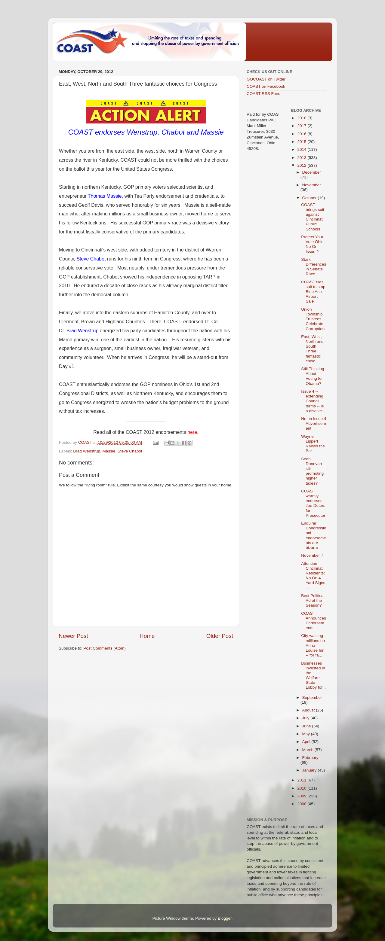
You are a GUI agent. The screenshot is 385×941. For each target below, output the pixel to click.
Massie (109, 451)
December (311, 172)
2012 (302, 165)
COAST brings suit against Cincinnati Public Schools (312, 217)
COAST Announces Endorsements (313, 620)
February (310, 757)
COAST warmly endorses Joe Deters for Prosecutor (313, 503)
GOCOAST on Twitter (266, 79)
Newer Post (73, 636)
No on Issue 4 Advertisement (313, 423)
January (310, 770)
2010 (302, 788)
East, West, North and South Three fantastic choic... (312, 348)
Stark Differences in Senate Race (313, 266)
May (306, 734)
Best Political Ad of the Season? (312, 600)
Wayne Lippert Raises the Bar (313, 443)
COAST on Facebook (266, 86)
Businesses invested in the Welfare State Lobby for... (313, 675)
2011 (302, 780)
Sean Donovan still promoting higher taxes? (312, 471)
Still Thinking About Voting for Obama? (312, 376)
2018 (302, 118)
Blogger (225, 918)
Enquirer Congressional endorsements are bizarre (313, 535)
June (307, 726)
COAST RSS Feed (263, 93)
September (312, 697)
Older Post (219, 636)
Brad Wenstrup (82, 330)
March (308, 750)
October (310, 198)
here (192, 432)
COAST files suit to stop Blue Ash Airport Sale (313, 292)
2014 (302, 149)
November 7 (312, 555)
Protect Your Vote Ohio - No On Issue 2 (313, 244)
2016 (302, 134)
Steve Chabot (91, 258)
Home (147, 636)
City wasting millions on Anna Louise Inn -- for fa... (313, 645)
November (311, 185)
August (309, 710)
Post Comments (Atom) (105, 648)
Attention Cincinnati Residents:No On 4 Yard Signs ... (313, 575)
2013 (302, 157)
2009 (302, 796)
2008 (302, 804)
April (307, 741)
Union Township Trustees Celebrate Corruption (313, 319)
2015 (302, 141)
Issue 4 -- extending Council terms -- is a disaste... (313, 401)
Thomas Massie (105, 196)
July (306, 718)
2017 (302, 125)
